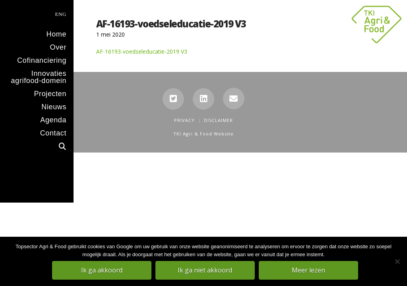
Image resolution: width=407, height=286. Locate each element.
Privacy (184, 120)
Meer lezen (309, 270)
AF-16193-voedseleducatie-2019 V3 (141, 51)
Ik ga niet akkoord (205, 270)
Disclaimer (218, 120)
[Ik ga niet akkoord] (397, 262)
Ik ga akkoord (102, 270)
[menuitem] (37, 13)
